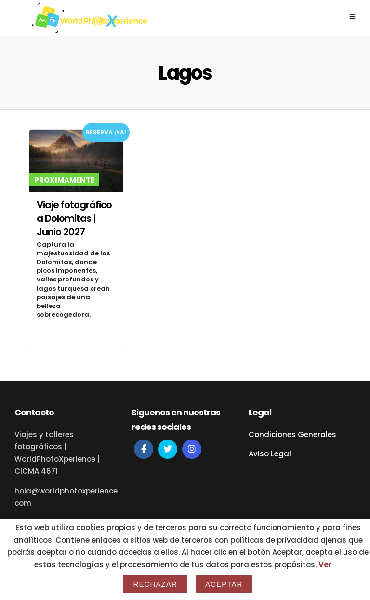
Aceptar (224, 584)
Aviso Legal (270, 454)
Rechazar (155, 584)
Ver (325, 565)
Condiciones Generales (292, 434)
